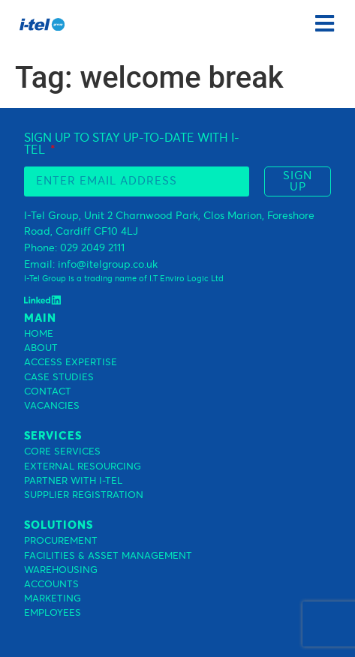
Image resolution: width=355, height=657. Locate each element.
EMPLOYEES (52, 613)
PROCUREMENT (61, 541)
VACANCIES (52, 406)
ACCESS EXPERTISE (70, 363)
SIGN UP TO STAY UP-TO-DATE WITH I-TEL (131, 144)
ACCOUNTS (51, 585)
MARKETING (52, 599)
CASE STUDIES (59, 377)
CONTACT (47, 392)
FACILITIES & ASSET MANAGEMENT (108, 556)
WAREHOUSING (61, 570)
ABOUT (41, 348)
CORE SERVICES (62, 452)
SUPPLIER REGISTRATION (83, 495)
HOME (38, 334)
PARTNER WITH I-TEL (73, 481)
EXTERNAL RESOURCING (82, 467)
